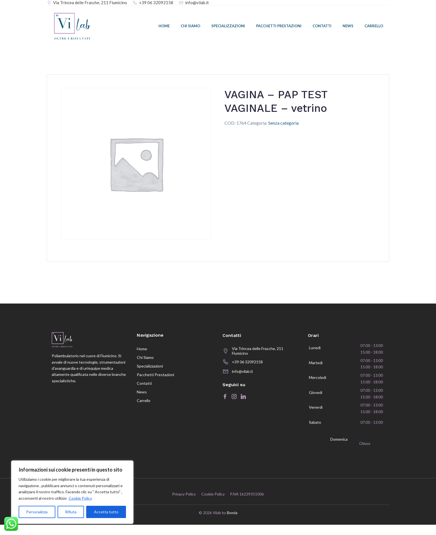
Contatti (322, 27)
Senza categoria (283, 125)
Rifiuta (70, 511)
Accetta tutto (106, 511)
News (348, 27)
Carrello (374, 27)
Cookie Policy (80, 498)
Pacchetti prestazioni (279, 27)
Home (164, 27)
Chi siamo (191, 27)
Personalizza (37, 511)
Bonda (232, 523)
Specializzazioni (229, 27)
